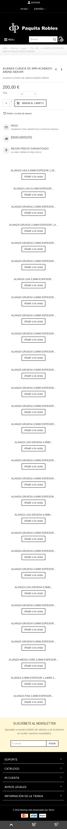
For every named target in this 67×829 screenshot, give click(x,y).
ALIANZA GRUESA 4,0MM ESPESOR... (33, 460)
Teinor (51, 810)
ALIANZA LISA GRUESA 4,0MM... (33, 442)
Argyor (24, 48)
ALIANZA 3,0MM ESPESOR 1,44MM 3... (33, 677)
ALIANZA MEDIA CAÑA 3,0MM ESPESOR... (33, 659)
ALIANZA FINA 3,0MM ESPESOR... (33, 695)
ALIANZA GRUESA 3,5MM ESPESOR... (33, 369)
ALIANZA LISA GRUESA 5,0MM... (33, 587)
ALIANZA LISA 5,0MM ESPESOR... (33, 279)
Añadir (52, 743)
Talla (5, 93)
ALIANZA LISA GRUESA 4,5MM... (33, 514)
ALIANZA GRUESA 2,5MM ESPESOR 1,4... (33, 224)
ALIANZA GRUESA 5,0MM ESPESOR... (33, 605)
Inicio (5, 48)
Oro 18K (35, 48)
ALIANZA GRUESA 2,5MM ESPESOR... (33, 206)
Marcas (14, 48)
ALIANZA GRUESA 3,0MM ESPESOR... (33, 297)
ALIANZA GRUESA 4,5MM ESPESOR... (33, 532)
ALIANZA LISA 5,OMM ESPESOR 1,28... (33, 170)
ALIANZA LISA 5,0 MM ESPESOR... (33, 188)
